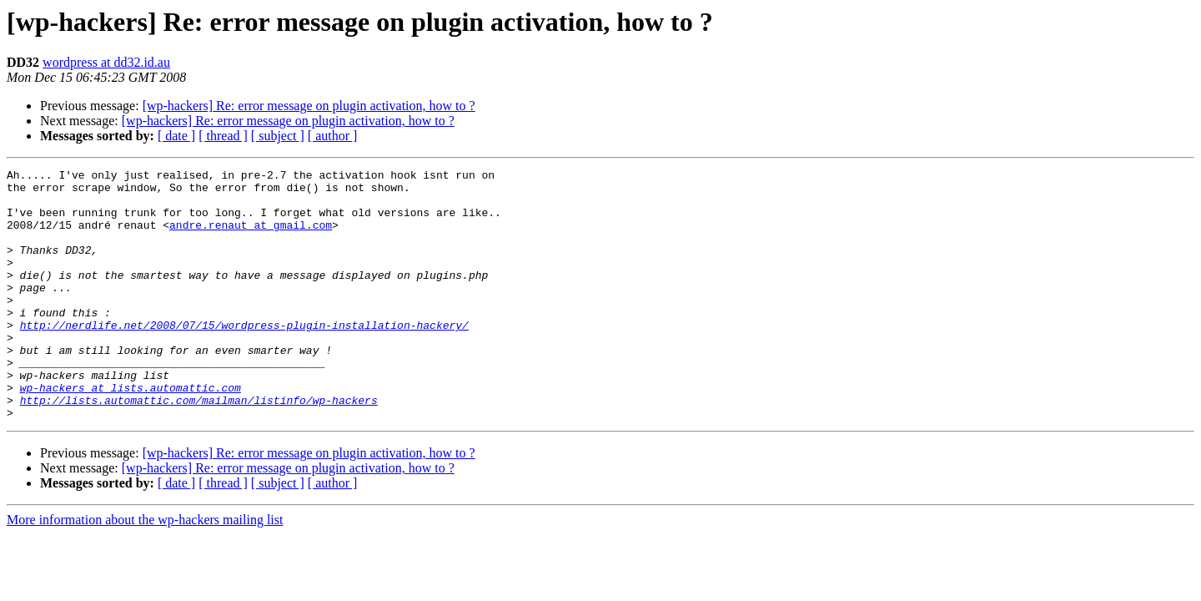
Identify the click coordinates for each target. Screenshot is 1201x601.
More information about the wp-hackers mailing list (145, 570)
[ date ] (176, 136)
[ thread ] (223, 136)
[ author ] (333, 136)
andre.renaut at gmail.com (250, 237)
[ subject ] (277, 136)
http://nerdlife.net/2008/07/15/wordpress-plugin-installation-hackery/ (244, 357)
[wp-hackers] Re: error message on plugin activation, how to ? (309, 105)
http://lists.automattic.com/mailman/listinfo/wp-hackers (199, 447)
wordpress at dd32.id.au (106, 62)
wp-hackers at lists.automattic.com (130, 432)
